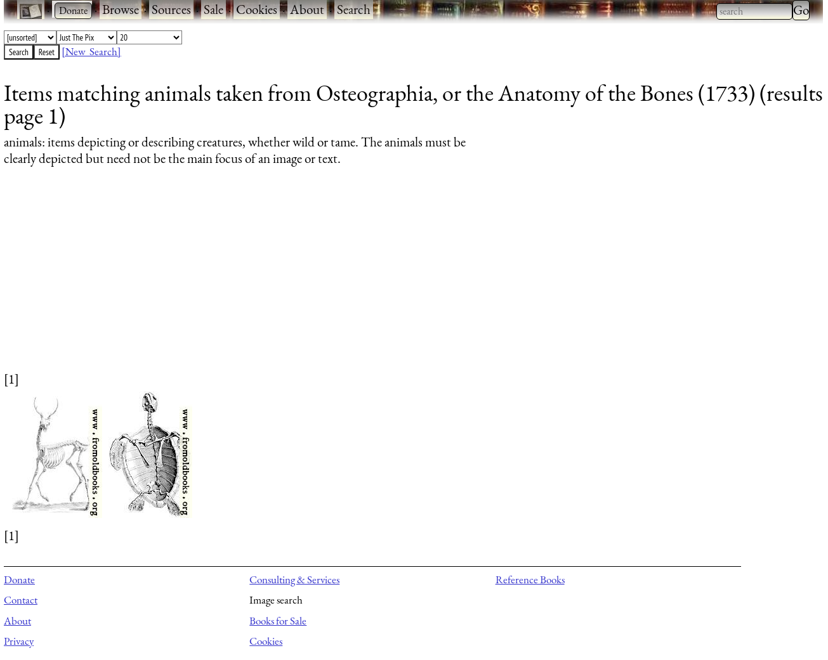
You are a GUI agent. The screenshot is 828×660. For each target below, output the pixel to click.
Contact (20, 600)
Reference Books (530, 579)
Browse (120, 9)
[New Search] (91, 51)
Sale (213, 9)
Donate (19, 579)
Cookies (256, 9)
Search (354, 9)
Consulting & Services (294, 579)
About (307, 9)
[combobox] (754, 11)
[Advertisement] (384, 281)
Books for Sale (277, 621)
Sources (171, 9)
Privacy (19, 641)
